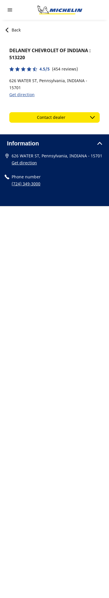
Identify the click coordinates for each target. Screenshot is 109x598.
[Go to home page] (60, 10)
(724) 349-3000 (26, 184)
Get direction (22, 94)
